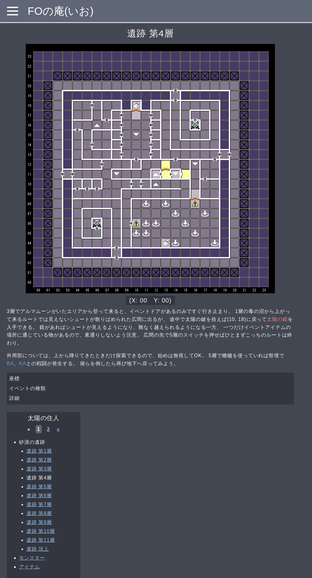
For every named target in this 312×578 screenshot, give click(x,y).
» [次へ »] (58, 429)
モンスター (32, 557)
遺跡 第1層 (39, 451)
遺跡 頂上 (37, 549)
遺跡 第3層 (39, 468)
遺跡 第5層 (39, 486)
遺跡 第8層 (39, 513)
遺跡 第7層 (39, 504)
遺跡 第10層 (40, 531)
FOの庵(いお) (61, 11)
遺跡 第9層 (39, 522)
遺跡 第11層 (40, 540)
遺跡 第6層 (39, 495)
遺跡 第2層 (39, 460)
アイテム (29, 566)
